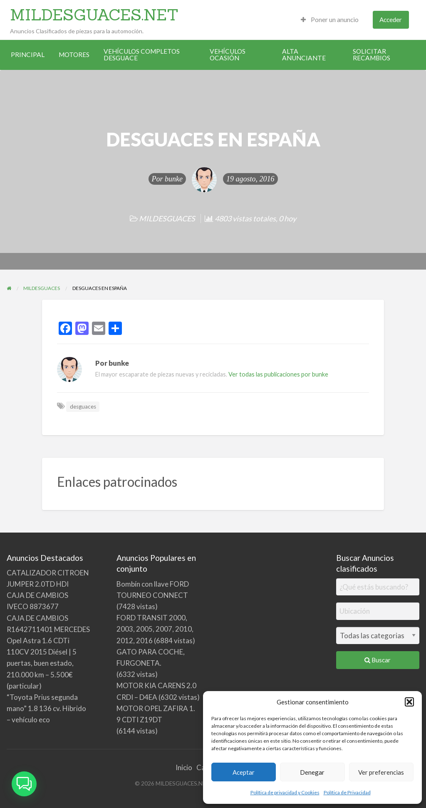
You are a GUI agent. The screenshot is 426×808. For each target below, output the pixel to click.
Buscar (377, 660)
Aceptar (244, 772)
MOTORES (74, 54)
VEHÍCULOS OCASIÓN (227, 54)
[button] (409, 702)
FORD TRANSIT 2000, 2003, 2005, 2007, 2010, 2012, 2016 (154, 628)
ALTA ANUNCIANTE (304, 54)
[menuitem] (330, 20)
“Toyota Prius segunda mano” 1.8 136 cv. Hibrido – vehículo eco (46, 708)
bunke (174, 179)
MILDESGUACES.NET (94, 15)
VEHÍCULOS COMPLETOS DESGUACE (142, 54)
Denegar (312, 772)
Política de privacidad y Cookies (285, 792)
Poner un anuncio (330, 19)
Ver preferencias (381, 772)
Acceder (390, 19)
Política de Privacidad (347, 792)
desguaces (83, 406)
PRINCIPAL (28, 54)
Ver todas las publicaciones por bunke (278, 374)
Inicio (184, 767)
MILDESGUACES (167, 218)
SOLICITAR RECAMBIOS (371, 54)
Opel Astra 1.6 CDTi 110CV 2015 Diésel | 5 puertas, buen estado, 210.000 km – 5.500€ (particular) (42, 663)
